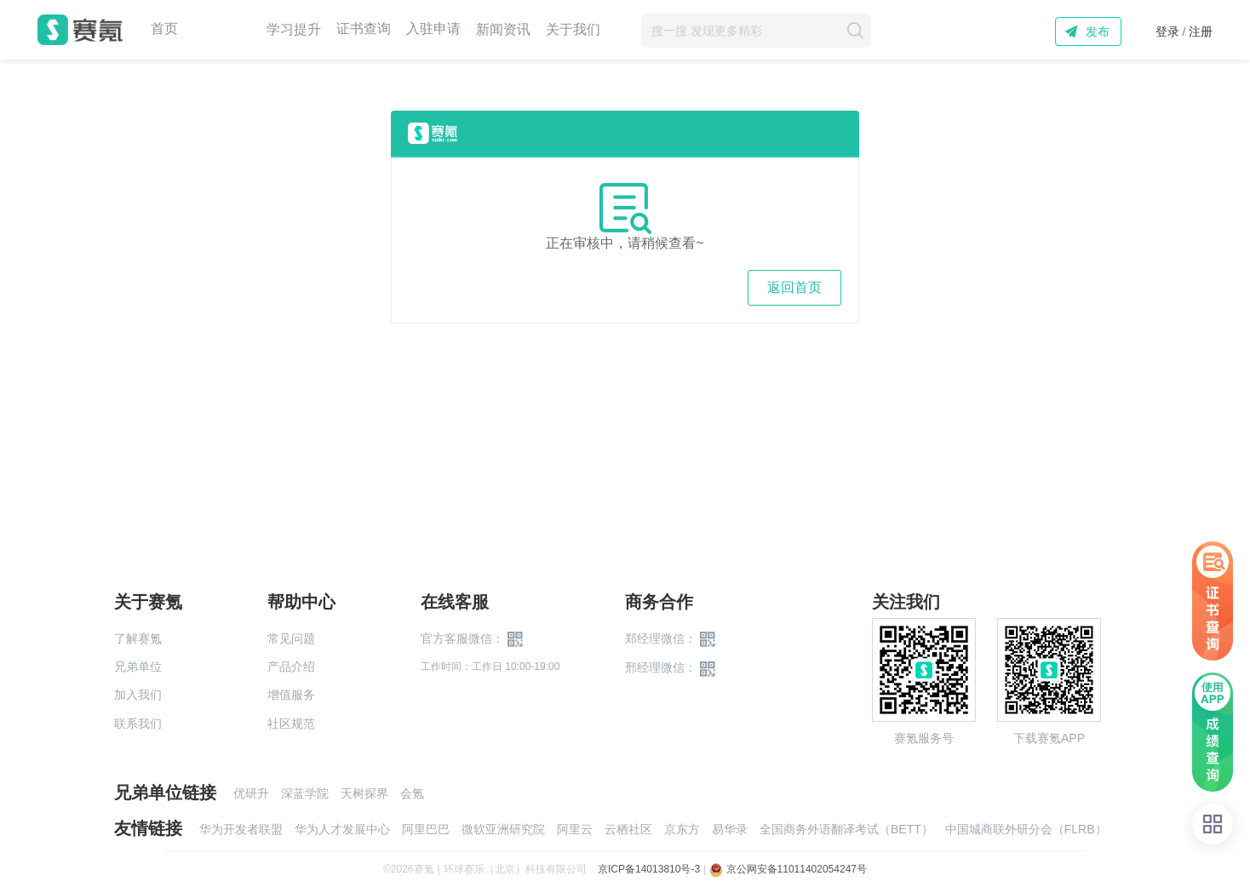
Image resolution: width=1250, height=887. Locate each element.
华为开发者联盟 (241, 829)
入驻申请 (433, 29)
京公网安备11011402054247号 (788, 869)
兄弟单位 (138, 666)
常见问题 (291, 638)
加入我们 (138, 694)
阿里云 (575, 829)
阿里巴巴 (426, 829)
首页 (164, 29)
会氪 (412, 793)
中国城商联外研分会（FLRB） (1026, 829)
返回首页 (794, 287)
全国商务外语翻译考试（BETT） (846, 829)
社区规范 (291, 723)
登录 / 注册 (1184, 32)
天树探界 (364, 793)
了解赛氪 (138, 638)
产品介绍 (291, 666)
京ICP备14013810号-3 (649, 869)
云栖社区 (628, 829)
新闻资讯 (503, 29)
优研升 (251, 793)
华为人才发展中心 (342, 829)
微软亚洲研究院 (503, 829)
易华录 (730, 829)
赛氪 (80, 29)
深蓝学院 (305, 793)
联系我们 (138, 723)
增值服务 (291, 694)
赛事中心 (222, 30)
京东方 (682, 829)
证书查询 (363, 29)
